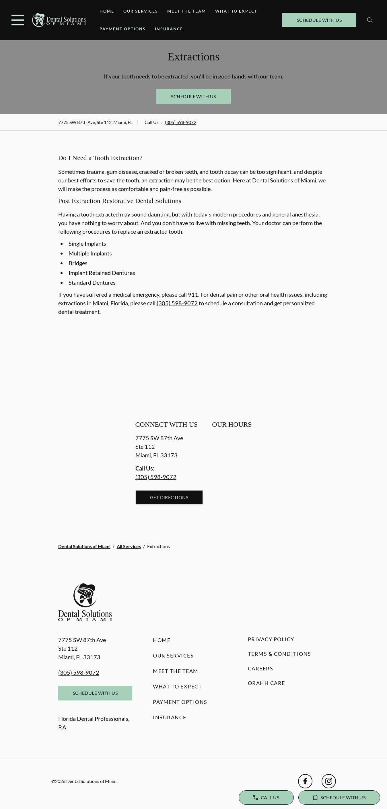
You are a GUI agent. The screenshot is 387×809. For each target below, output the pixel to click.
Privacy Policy (271, 639)
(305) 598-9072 (180, 122)
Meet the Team (186, 11)
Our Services (140, 11)
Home (107, 11)
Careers (260, 668)
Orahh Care (266, 683)
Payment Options (123, 28)
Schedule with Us (319, 20)
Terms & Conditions (279, 654)
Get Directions (169, 497)
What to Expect (236, 11)
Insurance (169, 28)
